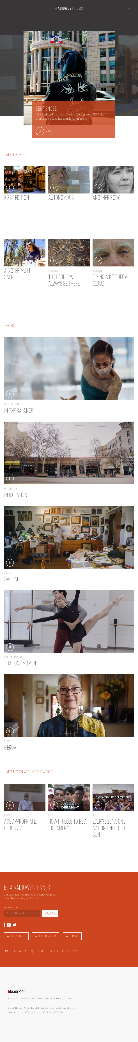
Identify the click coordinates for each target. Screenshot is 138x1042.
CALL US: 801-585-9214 (64, 951)
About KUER (31, 1008)
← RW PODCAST (16, 936)
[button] (129, 8)
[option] (69, 75)
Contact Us (14, 1012)
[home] (68, 8)
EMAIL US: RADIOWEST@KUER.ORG (24, 951)
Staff (25, 1012)
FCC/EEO (58, 1012)
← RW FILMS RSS (45, 936)
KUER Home (15, 1008)
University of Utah (40, 1012)
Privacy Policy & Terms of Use (57, 1008)
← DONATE (72, 936)
